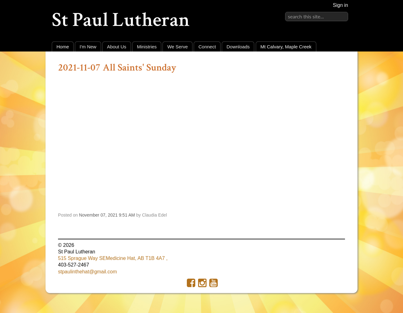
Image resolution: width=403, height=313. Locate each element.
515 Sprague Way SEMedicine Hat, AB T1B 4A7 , (113, 258)
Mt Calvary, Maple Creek (286, 46)
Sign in (340, 5)
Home (62, 46)
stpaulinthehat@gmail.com (87, 271)
